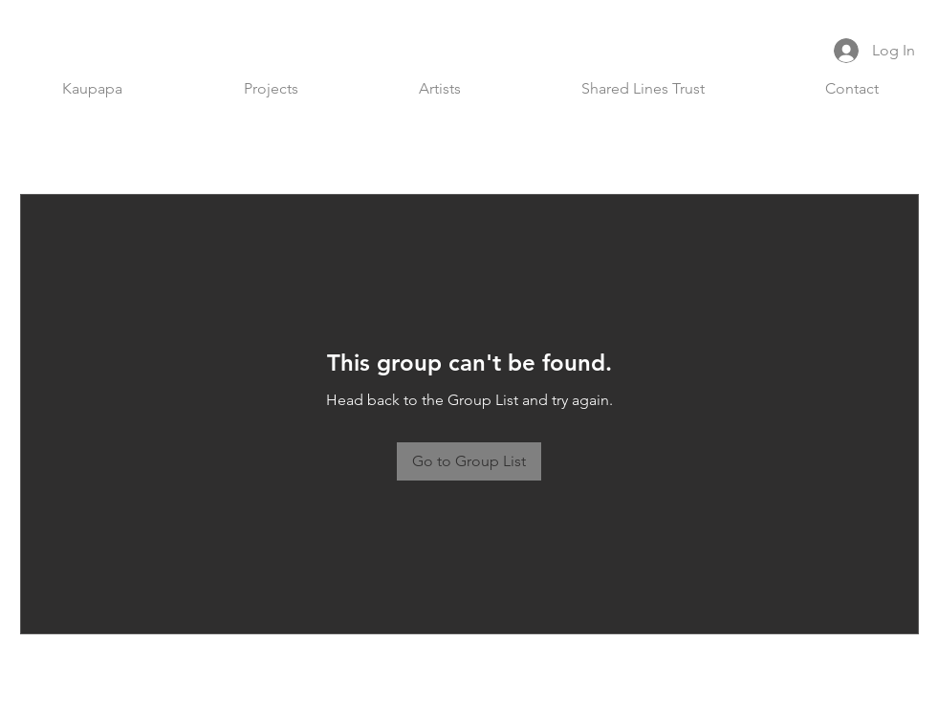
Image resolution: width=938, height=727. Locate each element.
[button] (271, 88)
